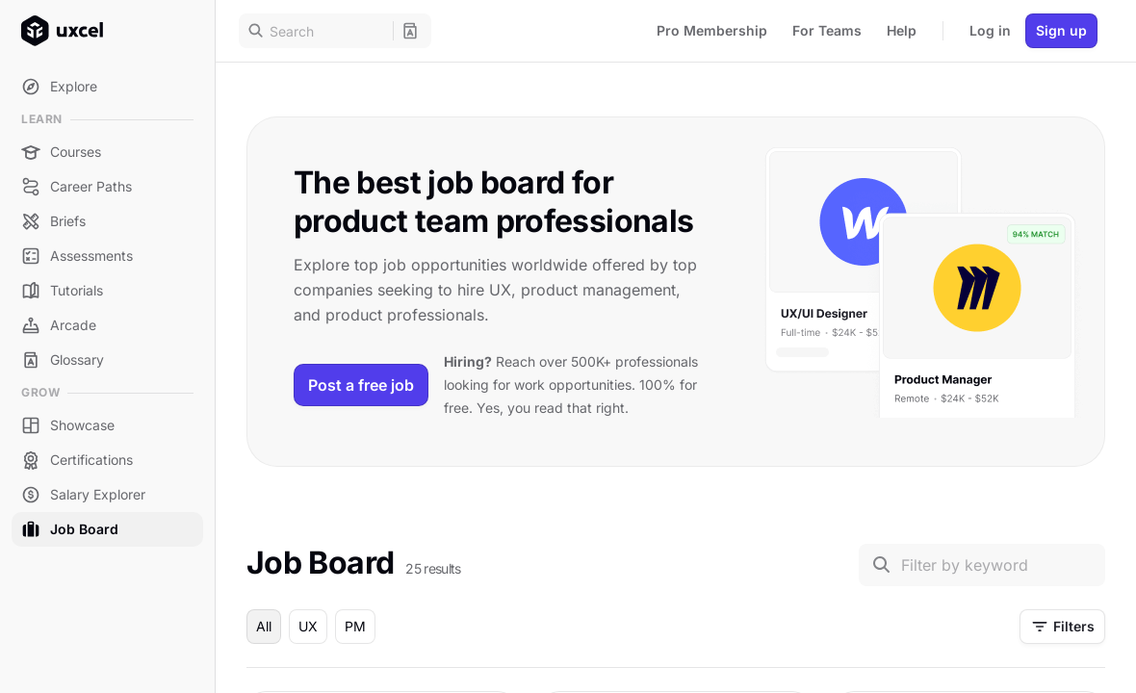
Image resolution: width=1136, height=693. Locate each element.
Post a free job (361, 385)
